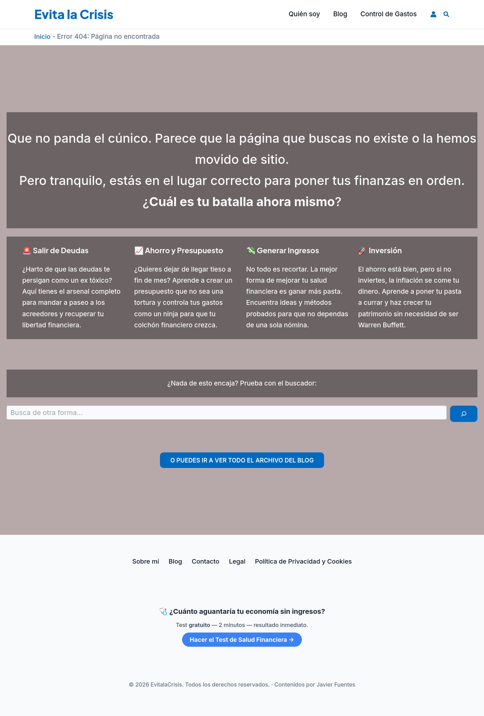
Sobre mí (148, 561)
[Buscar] (463, 414)
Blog (176, 561)
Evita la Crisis (73, 14)
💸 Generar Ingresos (286, 250)
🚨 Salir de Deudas (59, 250)
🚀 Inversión (382, 250)
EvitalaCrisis (166, 684)
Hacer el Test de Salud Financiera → (242, 639)
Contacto (204, 561)
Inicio (42, 37)
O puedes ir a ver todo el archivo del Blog (242, 460)
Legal (233, 561)
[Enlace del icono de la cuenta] (433, 14)
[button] (446, 14)
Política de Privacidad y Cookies (299, 561)
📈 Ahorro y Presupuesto (183, 250)
